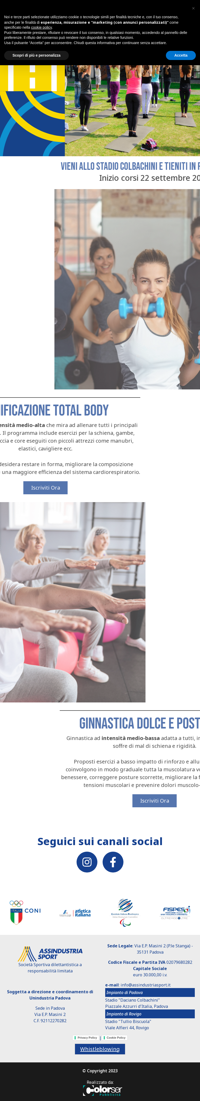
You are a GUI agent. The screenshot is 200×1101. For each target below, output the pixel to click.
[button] (193, 8)
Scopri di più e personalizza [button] (36, 55)
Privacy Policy (87, 1037)
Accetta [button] (181, 55)
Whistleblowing (100, 1048)
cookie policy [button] (41, 27)
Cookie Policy (116, 1037)
